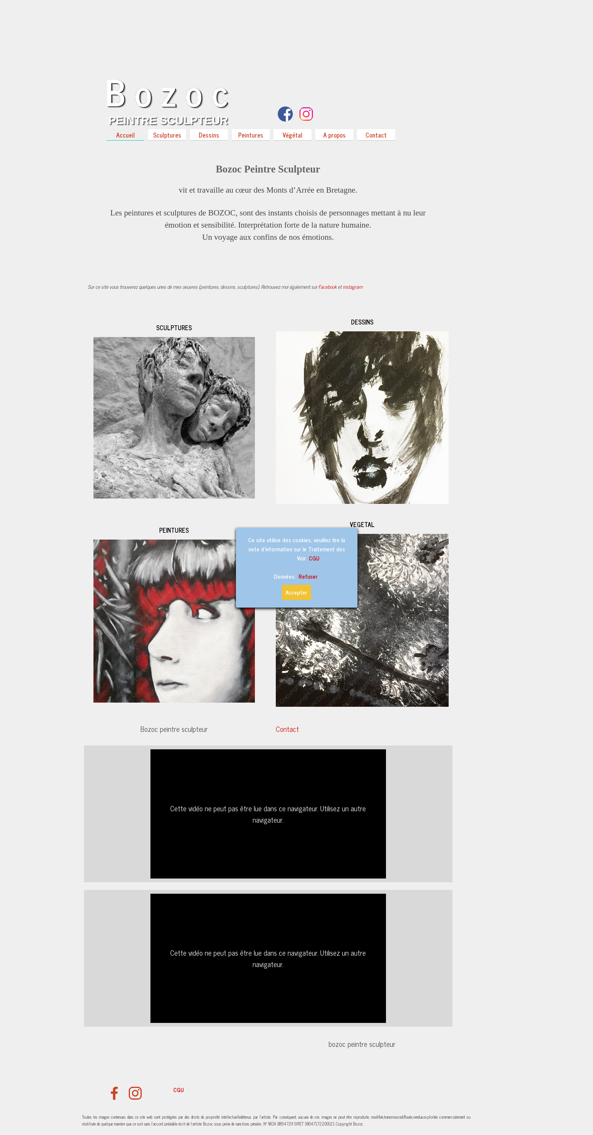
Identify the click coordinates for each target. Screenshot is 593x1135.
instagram (352, 286)
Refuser (308, 576)
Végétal (292, 135)
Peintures (250, 135)
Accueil (125, 135)
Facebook (327, 286)
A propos (334, 135)
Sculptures (167, 135)
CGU (178, 1089)
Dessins (209, 135)
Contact (376, 135)
